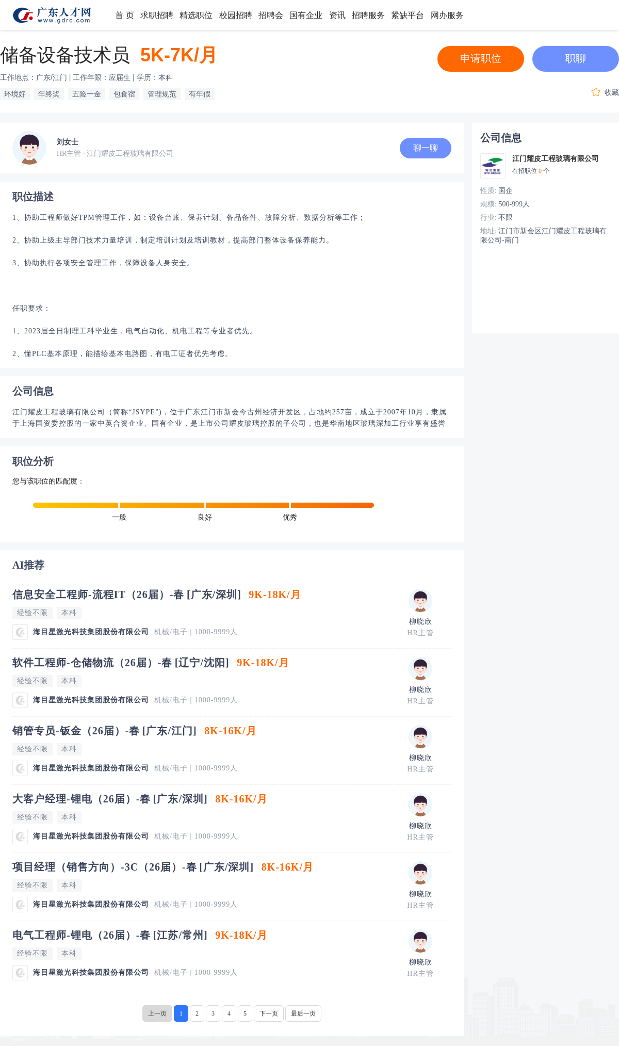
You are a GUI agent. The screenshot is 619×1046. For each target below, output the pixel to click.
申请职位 (480, 58)
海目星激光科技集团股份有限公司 (91, 632)
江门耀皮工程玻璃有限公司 (555, 159)
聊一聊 (425, 147)
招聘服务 (368, 15)
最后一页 (303, 1013)
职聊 (575, 58)
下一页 (268, 1013)
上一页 (157, 1013)
